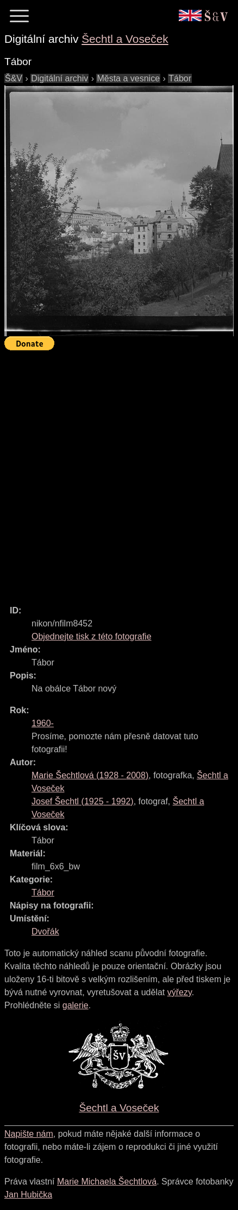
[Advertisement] (119, 473)
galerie (75, 1005)
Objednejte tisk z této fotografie (92, 636)
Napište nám (28, 1133)
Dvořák (45, 931)
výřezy (179, 992)
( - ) (90, 775)
